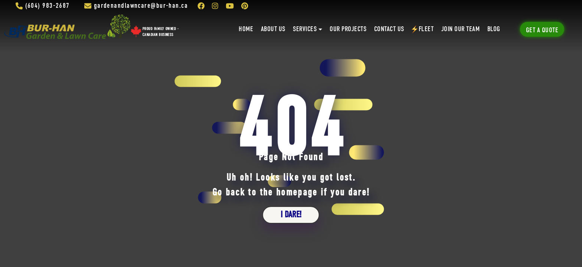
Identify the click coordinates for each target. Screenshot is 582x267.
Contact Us (389, 29)
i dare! (291, 215)
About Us (273, 29)
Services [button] (305, 29)
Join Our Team (460, 29)
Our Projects (348, 29)
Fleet (423, 29)
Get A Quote (542, 30)
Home (246, 29)
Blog (493, 29)
